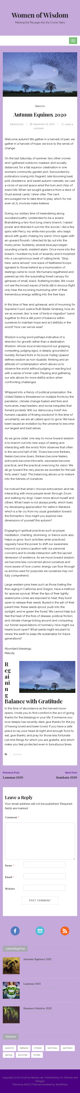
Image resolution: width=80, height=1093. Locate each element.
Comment (12, 817)
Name (9, 865)
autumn (17, 754)
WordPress (62, 1084)
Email (9, 877)
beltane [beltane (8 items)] (24, 1048)
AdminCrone (16, 124)
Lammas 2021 (32, 983)
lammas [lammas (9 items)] (52, 1048)
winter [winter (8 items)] (37, 1054)
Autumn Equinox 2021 (37, 959)
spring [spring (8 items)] (8, 1054)
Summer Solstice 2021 (37, 1008)
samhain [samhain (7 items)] (68, 1048)
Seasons (40, 106)
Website (10, 888)
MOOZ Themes (32, 1084)
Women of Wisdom (40, 14)
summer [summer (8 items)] (23, 1054)
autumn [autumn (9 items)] (9, 1048)
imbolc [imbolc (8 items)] (38, 1048)
